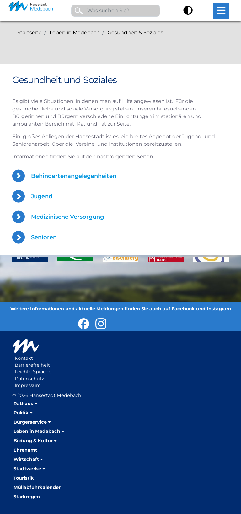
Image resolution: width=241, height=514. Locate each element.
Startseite (29, 33)
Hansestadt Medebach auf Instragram (100, 323)
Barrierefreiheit (32, 365)
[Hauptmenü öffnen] (221, 11)
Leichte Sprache (33, 372)
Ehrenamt (25, 450)
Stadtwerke (27, 469)
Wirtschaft (26, 459)
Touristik (23, 478)
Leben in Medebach (75, 33)
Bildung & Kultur (33, 440)
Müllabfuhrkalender (37, 487)
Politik (21, 412)
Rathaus (23, 403)
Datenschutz (29, 378)
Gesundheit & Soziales (135, 33)
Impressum (28, 385)
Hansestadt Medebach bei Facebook (83, 323)
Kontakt (24, 358)
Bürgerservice (30, 422)
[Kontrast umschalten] (188, 11)
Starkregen (26, 497)
